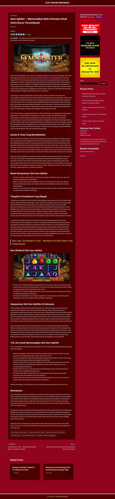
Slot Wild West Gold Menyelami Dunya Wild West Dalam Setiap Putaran (59, 446)
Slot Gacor (41, 312)
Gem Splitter (30, 78)
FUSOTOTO (83, 131)
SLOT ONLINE (13, 15)
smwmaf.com (20, 419)
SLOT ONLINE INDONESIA (35, 167)
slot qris (82, 156)
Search (82, 80)
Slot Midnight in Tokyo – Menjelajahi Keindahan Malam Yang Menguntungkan (24, 446)
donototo (65, 384)
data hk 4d (83, 133)
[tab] (38, 481)
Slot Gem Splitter (15, 435)
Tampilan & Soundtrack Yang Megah (46, 435)
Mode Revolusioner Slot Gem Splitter (55, 432)
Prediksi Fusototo (85, 135)
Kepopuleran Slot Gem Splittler (36, 432)
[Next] (71, 472)
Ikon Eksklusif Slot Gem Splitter (19, 432)
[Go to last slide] (12, 472)
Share (29, 34)
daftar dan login (93, 139)
